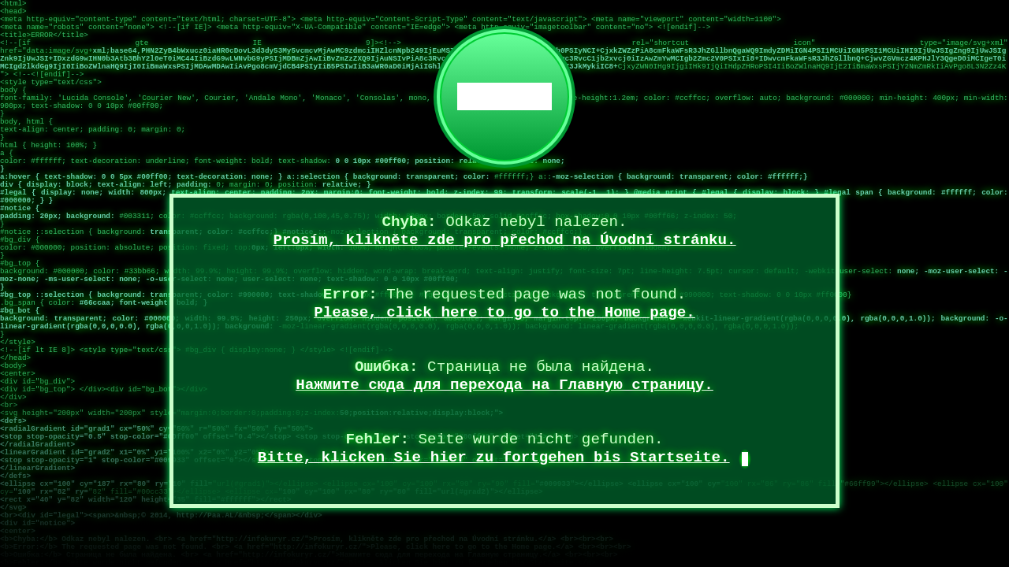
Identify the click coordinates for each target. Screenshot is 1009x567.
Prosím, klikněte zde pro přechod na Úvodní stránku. (504, 240)
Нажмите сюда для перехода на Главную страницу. (504, 385)
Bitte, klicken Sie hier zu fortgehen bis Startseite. (494, 457)
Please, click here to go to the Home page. (504, 312)
